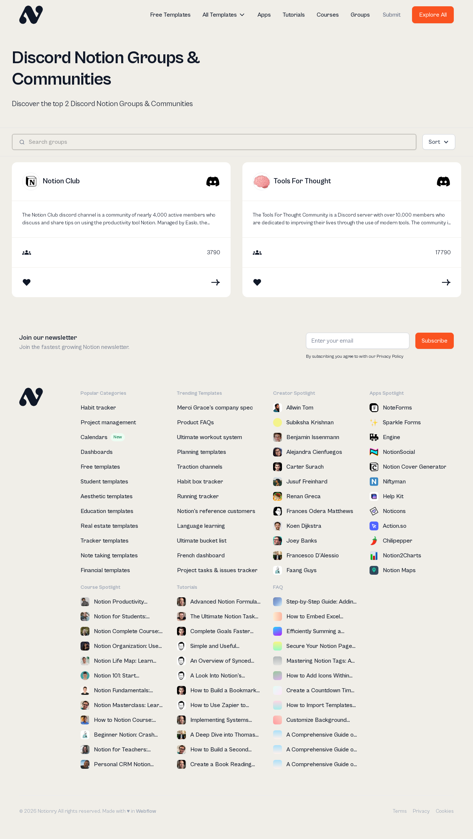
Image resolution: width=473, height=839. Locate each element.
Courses (328, 14)
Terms (400, 811)
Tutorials (294, 14)
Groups (360, 14)
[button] (224, 15)
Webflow (146, 811)
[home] (31, 14)
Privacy (421, 811)
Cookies (445, 811)
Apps (264, 14)
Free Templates (170, 14)
